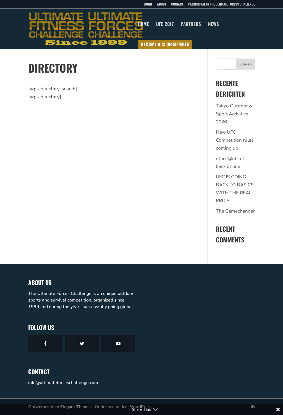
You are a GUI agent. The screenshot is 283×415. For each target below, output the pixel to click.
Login (148, 4)
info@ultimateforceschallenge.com (63, 383)
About (161, 4)
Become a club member (165, 45)
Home (143, 24)
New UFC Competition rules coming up (234, 140)
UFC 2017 (165, 24)
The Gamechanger (235, 211)
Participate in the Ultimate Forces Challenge (221, 4)
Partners (191, 24)
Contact (177, 4)
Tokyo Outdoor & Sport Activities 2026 (234, 114)
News (213, 24)
